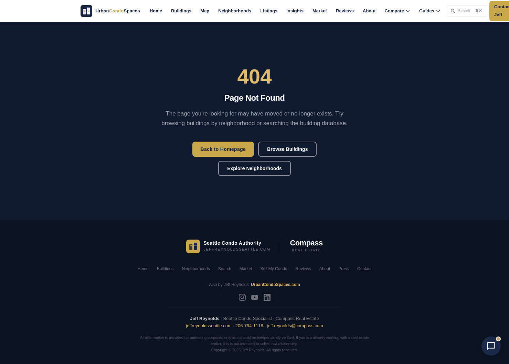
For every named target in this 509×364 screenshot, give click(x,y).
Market (319, 10)
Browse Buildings (287, 149)
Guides (430, 10)
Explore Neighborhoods (254, 168)
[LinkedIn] (267, 297)
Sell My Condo (274, 268)
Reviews (345, 10)
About (369, 10)
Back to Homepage (223, 149)
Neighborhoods (234, 10)
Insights (295, 10)
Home (156, 10)
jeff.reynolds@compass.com (295, 325)
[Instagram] (242, 297)
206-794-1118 (249, 325)
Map (204, 10)
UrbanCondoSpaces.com (275, 284)
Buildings (181, 10)
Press (343, 268)
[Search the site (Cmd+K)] (467, 10)
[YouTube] (254, 297)
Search (224, 268)
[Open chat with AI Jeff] (491, 346)
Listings (268, 10)
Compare (397, 10)
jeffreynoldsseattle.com (209, 325)
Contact (364, 268)
